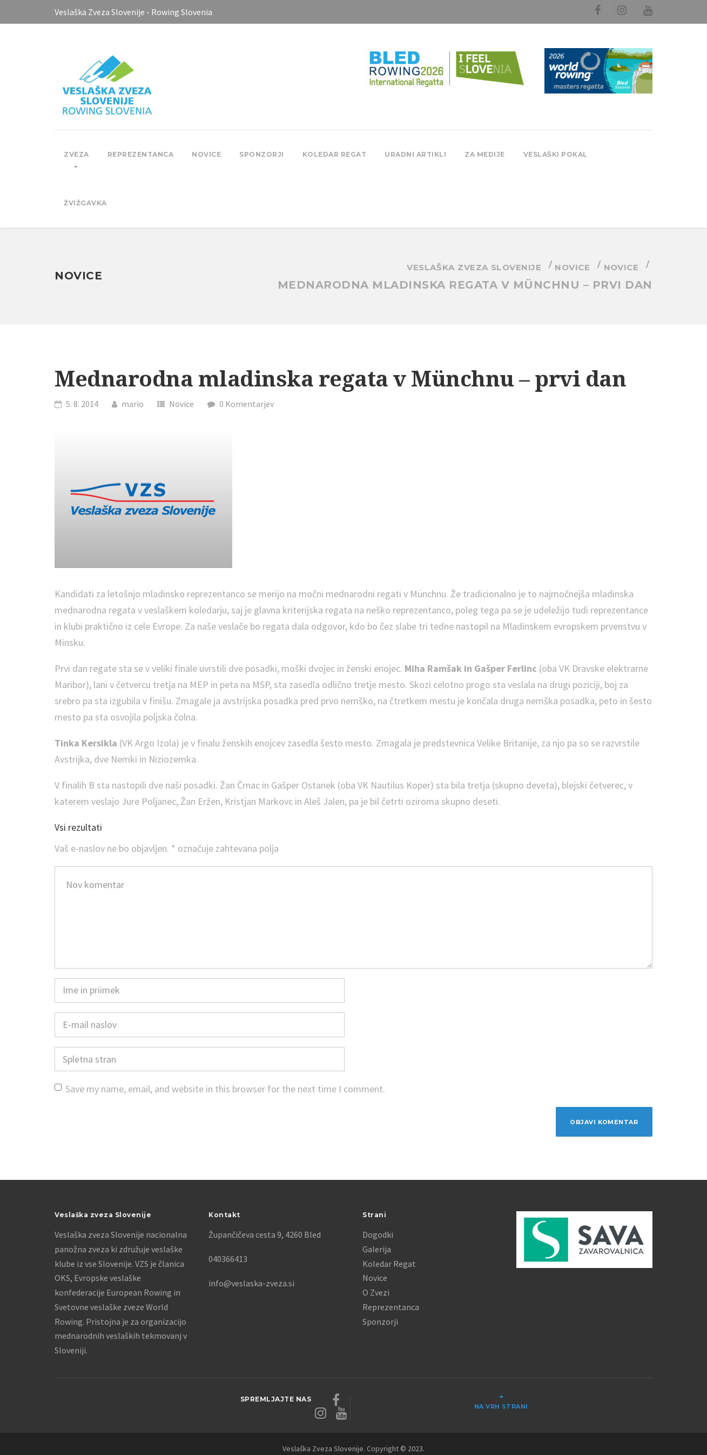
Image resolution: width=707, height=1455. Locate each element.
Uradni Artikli (415, 154)
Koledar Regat (334, 154)
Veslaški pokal (555, 154)
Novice (206, 154)
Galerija (376, 1251)
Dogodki (377, 1237)
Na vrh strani (611, 1402)
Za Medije (484, 154)
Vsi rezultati (78, 827)
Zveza (76, 154)
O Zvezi (375, 1295)
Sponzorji (261, 154)
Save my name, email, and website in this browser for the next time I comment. (225, 1089)
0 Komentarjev (246, 403)
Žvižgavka (85, 203)
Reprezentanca (140, 154)
